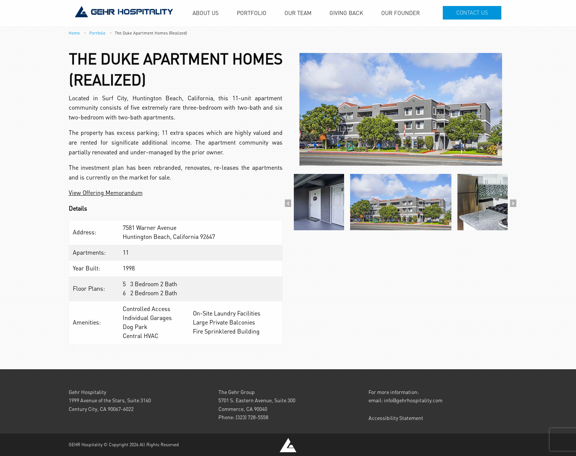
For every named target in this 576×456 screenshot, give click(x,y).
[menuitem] (205, 13)
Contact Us (472, 12)
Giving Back (346, 12)
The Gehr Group (236, 392)
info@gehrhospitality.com (413, 400)
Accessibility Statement (395, 418)
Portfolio (251, 12)
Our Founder (400, 12)
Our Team (297, 12)
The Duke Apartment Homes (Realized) (151, 32)
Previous (288, 203)
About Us (206, 12)
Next (513, 203)
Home (74, 32)
